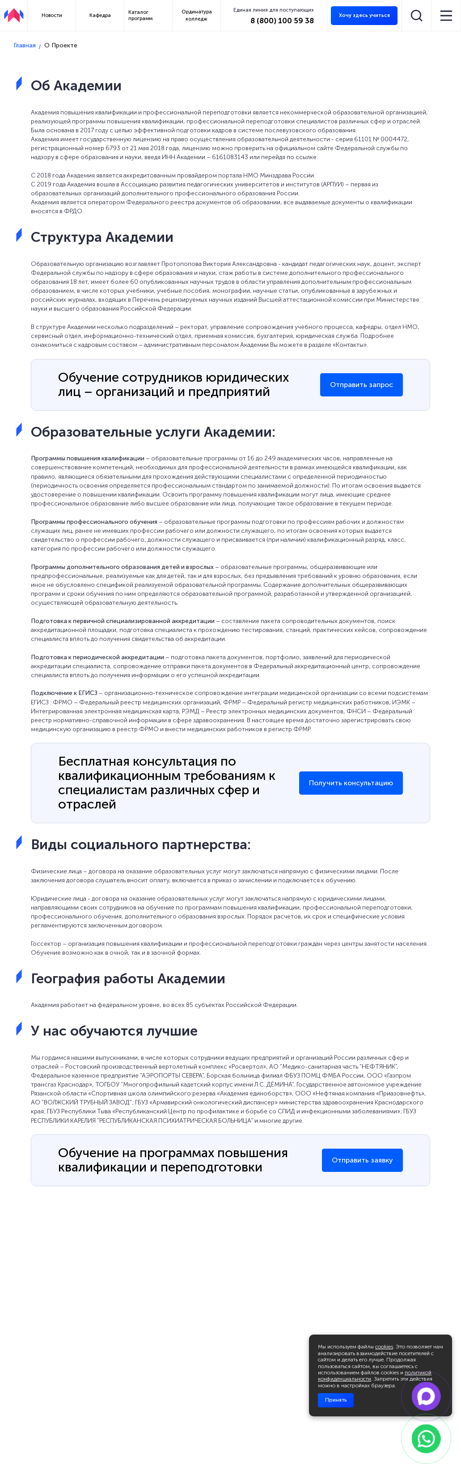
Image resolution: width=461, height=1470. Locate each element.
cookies (384, 1347)
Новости (52, 15)
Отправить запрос (361, 384)
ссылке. (307, 157)
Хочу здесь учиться (364, 15)
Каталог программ (140, 15)
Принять (336, 1400)
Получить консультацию (351, 783)
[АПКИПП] (14, 15)
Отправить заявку (362, 1160)
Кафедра (100, 15)
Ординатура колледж (197, 14)
